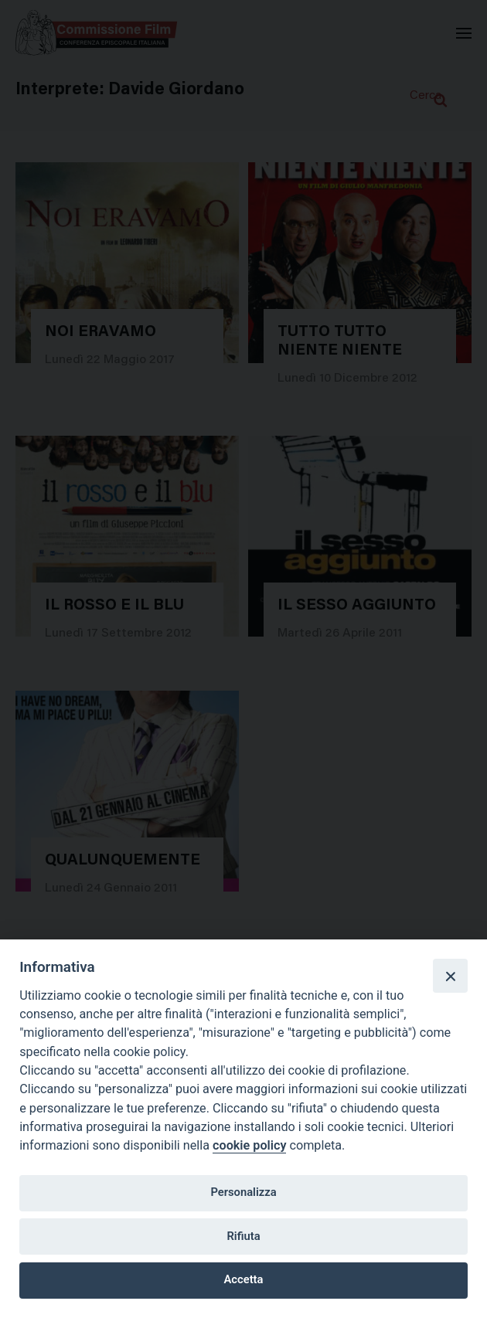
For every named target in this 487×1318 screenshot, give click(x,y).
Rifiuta (243, 1236)
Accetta (244, 1279)
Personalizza (243, 1192)
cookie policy (249, 1145)
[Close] (450, 976)
